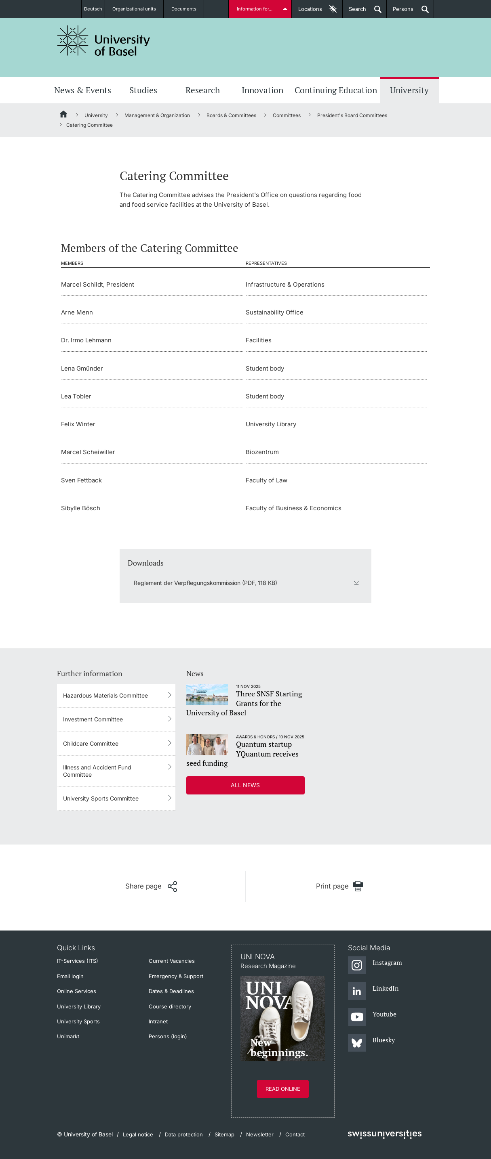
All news (245, 785)
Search (354, 12)
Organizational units (139, 9)
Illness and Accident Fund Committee (97, 771)
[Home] (64, 115)
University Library (79, 1006)
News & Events (82, 90)
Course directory (170, 1006)
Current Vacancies (172, 961)
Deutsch (93, 9)
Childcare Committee (90, 743)
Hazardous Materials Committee (105, 695)
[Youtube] (372, 1017)
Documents (188, 9)
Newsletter (260, 1134)
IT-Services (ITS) (77, 961)
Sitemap (224, 1134)
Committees (287, 115)
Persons (400, 12)
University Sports (78, 1021)
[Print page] (340, 886)
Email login (70, 976)
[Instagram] (375, 965)
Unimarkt (68, 1036)
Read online (283, 1089)
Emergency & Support (176, 976)
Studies (143, 90)
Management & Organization (157, 115)
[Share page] (151, 886)
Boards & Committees (231, 115)
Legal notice (138, 1134)
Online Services (76, 991)
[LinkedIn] (373, 991)
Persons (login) (168, 1036)
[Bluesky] (371, 1043)
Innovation (262, 90)
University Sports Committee (101, 798)
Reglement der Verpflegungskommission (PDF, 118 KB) (205, 582)
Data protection (184, 1134)
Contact (295, 1134)
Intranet (158, 1021)
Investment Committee (93, 719)
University (409, 90)
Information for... (256, 9)
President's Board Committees (352, 115)
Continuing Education (336, 90)
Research (202, 90)
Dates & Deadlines (171, 991)
